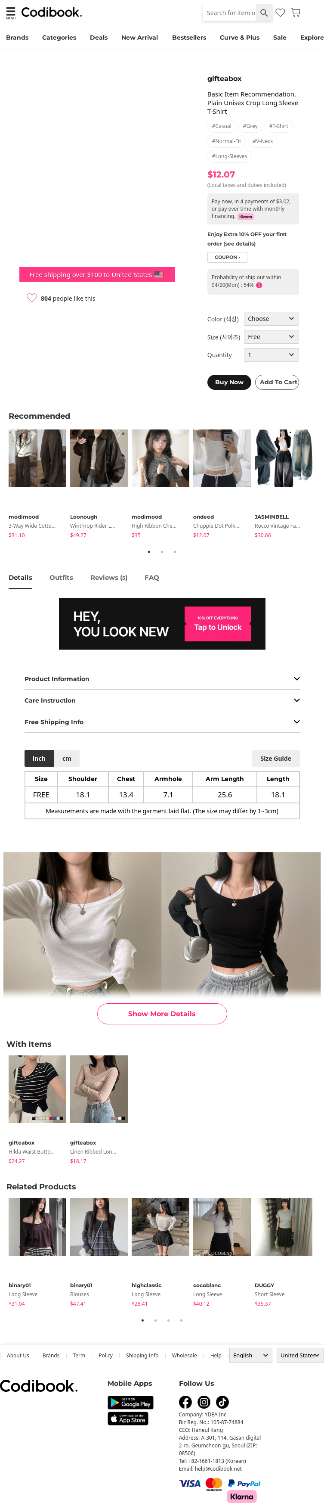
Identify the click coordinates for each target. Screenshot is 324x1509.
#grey (250, 126)
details (20, 577)
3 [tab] (175, 552)
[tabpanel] (39, 485)
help (216, 1355)
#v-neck (263, 141)
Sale (280, 37)
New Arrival (139, 37)
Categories (59, 37)
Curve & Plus (239, 37)
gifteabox (224, 79)
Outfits (61, 577)
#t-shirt (278, 126)
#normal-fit (226, 141)
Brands (17, 37)
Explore (312, 37)
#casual (221, 126)
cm (66, 758)
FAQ (152, 577)
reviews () (108, 577)
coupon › (227, 257)
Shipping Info (142, 1355)
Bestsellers (189, 37)
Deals (99, 37)
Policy (106, 1355)
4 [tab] (181, 1320)
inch (39, 758)
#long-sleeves (229, 156)
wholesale (184, 1355)
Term (79, 1355)
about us (18, 1355)
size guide (275, 758)
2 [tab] (162, 552)
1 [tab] (149, 552)
